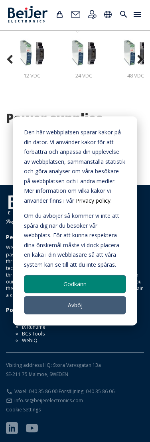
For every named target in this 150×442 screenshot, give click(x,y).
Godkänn (75, 284)
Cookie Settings (23, 409)
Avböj (75, 305)
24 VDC (84, 59)
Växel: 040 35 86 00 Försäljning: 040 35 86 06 (64, 391)
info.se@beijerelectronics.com (48, 400)
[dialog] (75, 221)
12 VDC (32, 59)
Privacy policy (93, 200)
